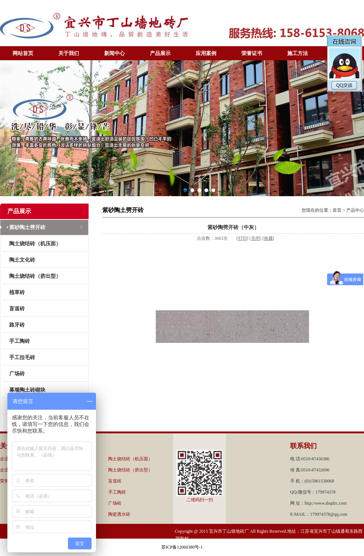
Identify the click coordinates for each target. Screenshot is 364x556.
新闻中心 (114, 53)
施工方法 (297, 53)
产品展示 (160, 53)
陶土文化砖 (22, 260)
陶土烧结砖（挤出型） (35, 276)
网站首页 (23, 53)
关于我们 (68, 53)
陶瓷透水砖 (119, 514)
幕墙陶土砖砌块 (27, 390)
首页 (337, 210)
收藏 (268, 238)
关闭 (255, 238)
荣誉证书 (251, 53)
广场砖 (17, 373)
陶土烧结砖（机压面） (35, 243)
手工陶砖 (19, 341)
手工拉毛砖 (22, 357)
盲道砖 (17, 308)
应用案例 (206, 53)
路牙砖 (17, 325)
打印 (242, 238)
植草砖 (17, 292)
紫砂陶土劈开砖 (27, 227)
